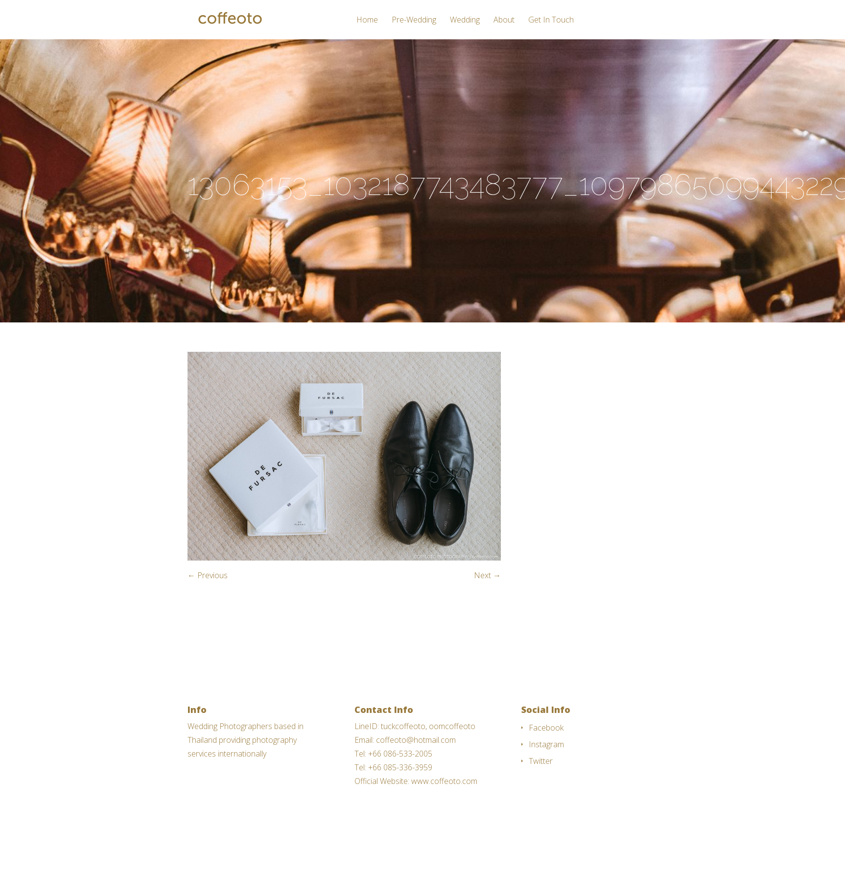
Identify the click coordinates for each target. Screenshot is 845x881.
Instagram (546, 744)
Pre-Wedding (414, 20)
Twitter (541, 761)
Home (367, 20)
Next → (487, 575)
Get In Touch (551, 20)
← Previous (208, 575)
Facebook (546, 727)
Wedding (465, 20)
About (504, 20)
